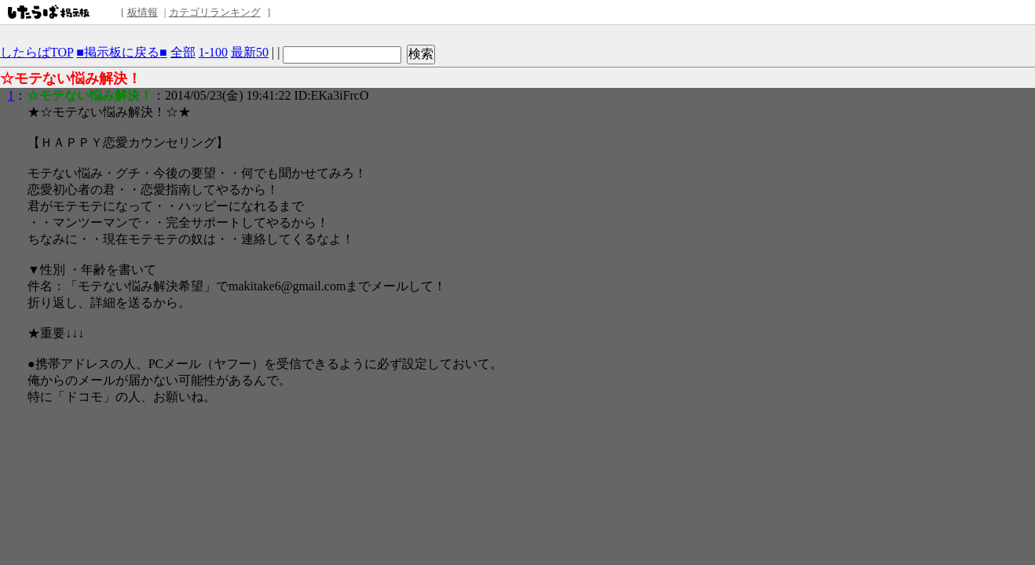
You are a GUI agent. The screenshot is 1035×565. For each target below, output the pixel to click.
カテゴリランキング (215, 12)
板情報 (142, 12)
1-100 (213, 52)
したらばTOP (36, 52)
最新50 (250, 52)
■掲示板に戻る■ (121, 52)
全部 (183, 52)
